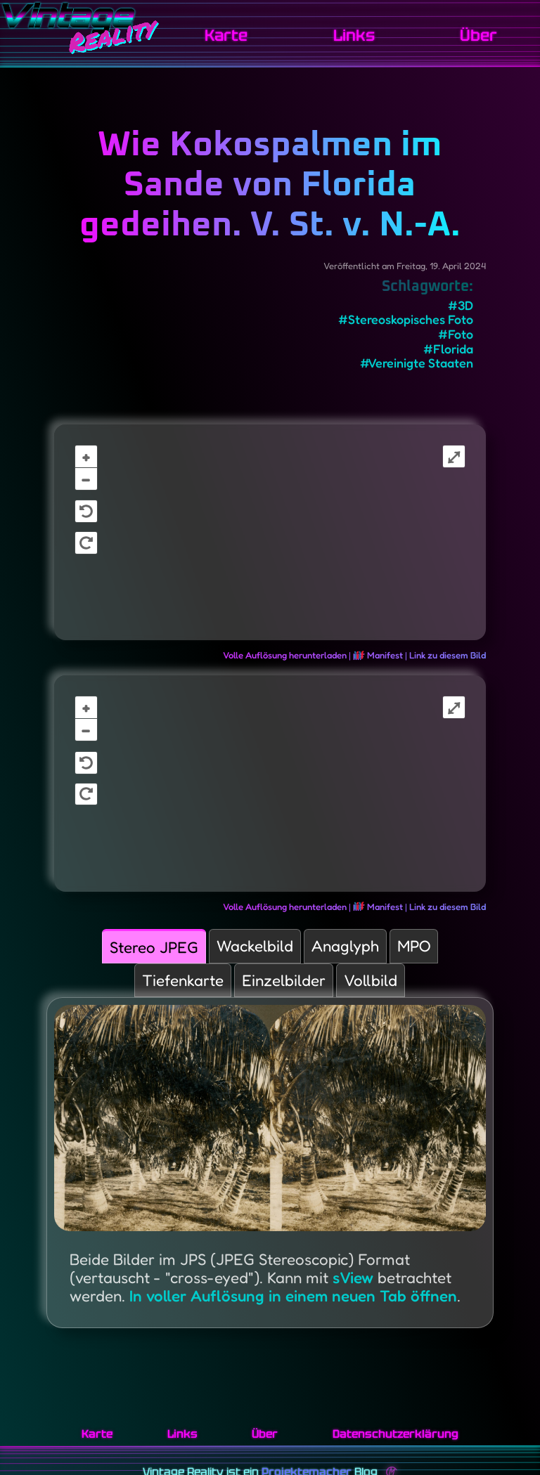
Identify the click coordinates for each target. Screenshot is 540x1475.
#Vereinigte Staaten (416, 363)
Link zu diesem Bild (447, 655)
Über (478, 35)
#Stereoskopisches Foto (405, 319)
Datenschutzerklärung (395, 1434)
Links (354, 35)
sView (353, 1277)
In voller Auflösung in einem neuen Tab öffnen (293, 1295)
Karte (226, 35)
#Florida (448, 349)
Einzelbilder (284, 979)
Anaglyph (345, 945)
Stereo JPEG (154, 946)
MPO (413, 945)
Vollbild (370, 979)
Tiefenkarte (183, 979)
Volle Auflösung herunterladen (285, 655)
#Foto (455, 334)
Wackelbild (255, 945)
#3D (460, 305)
